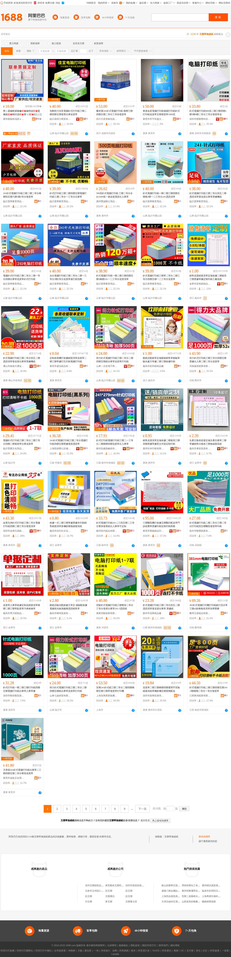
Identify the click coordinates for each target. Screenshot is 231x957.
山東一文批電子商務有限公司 (106, 366)
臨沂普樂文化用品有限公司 (13, 448)
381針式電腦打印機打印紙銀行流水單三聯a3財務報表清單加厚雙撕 (208, 607)
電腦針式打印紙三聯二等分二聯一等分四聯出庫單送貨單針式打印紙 (21, 277)
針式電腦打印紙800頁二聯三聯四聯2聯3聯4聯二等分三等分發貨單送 (207, 113)
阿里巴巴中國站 (43, 950)
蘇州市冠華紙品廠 (152, 613)
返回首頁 (145, 820)
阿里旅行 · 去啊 (109, 950)
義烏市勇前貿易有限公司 (200, 448)
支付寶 (190, 950)
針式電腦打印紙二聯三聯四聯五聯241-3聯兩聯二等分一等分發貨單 (208, 689)
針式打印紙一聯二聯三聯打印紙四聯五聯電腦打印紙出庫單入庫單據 (21, 689)
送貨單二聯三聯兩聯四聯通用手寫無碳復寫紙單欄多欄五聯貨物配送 (161, 689)
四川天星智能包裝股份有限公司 (106, 119)
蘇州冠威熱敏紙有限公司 (106, 448)
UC (182, 950)
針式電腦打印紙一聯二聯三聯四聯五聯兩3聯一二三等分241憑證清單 (161, 195)
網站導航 (175, 945)
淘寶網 (71, 950)
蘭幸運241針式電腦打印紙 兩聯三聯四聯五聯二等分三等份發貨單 (114, 113)
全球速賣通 (60, 950)
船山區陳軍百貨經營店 (173, 885)
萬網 (176, 950)
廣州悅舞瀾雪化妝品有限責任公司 (199, 890)
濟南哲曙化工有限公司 (193, 885)
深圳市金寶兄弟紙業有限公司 (13, 531)
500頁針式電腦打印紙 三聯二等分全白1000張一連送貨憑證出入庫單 (114, 195)
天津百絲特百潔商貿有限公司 (177, 901)
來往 (198, 950)
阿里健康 (214, 950)
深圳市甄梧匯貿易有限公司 (13, 695)
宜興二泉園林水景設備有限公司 (198, 896)
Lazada (115, 954)
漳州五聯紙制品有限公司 (97, 885)
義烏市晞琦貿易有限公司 (60, 613)
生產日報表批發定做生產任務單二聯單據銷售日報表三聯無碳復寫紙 (207, 442)
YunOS (155, 950)
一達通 (225, 950)
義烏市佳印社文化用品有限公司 (60, 531)
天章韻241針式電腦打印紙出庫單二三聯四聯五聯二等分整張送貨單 (22, 772)
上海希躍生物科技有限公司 (216, 896)
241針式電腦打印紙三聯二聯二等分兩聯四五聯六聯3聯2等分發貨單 (22, 195)
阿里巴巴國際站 (25, 950)
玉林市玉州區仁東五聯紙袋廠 (100, 890)
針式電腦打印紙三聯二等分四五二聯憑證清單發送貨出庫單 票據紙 (161, 607)
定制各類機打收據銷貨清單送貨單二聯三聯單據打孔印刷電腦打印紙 (68, 360)
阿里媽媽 (124, 950)
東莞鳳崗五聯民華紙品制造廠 (120, 885)
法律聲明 (111, 945)
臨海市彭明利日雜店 (212, 890)
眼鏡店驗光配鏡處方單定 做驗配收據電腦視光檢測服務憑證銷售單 (68, 607)
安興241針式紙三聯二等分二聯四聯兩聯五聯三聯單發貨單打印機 (115, 689)
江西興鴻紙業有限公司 (200, 695)
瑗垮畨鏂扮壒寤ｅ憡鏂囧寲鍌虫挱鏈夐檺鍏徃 (13, 119)
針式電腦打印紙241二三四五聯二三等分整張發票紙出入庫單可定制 (115, 524)
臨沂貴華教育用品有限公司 (13, 201)
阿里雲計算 (144, 950)
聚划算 (88, 950)
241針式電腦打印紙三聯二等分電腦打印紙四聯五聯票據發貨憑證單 (69, 442)
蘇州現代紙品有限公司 (106, 531)
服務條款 (123, 945)
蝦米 (133, 950)
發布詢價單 (204, 836)
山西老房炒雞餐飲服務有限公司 (198, 901)
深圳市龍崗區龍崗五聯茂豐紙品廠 (143, 885)
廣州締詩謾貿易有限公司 (214, 885)
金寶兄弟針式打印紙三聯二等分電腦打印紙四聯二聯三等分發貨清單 (21, 524)
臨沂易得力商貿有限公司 (60, 119)
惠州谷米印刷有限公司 (153, 448)
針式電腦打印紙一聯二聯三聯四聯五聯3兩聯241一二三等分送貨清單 (114, 277)
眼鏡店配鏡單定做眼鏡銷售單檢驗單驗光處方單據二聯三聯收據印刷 (161, 360)
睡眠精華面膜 (209, 901)
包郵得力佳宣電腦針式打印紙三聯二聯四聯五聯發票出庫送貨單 (68, 113)
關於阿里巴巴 (149, 945)
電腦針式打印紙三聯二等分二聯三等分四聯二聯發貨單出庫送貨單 (21, 442)
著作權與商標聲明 (95, 945)
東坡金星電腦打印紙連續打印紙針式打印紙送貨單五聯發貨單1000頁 (161, 113)
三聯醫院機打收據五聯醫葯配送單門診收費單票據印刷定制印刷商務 (161, 524)
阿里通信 (166, 950)
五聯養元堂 (131, 901)
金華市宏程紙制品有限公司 (200, 283)
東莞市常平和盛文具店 (153, 119)
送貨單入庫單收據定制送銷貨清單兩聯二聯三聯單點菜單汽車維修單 (21, 607)
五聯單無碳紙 (171, 836)
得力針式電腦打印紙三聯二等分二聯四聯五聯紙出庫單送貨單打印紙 (114, 360)
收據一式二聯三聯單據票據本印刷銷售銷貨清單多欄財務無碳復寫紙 (68, 524)
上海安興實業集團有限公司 (106, 695)
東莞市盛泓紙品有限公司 (60, 366)
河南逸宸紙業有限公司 (200, 366)
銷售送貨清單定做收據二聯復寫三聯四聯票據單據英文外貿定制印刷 (161, 442)
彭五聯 (108, 890)
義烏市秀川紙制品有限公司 (13, 613)
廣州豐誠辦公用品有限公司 (106, 201)
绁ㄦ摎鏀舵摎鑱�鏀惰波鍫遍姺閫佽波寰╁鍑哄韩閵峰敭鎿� (22, 113)
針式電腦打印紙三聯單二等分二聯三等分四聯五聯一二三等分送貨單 (161, 277)
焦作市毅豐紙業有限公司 (200, 531)
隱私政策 (135, 945)
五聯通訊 (110, 896)
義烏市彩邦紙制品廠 (153, 366)
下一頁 (142, 808)
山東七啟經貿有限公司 (60, 695)
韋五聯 (108, 901)
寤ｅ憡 (38, 114)
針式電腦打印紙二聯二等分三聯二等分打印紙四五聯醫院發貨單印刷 (207, 524)
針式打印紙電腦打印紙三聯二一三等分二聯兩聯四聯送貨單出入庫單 (114, 442)
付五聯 (88, 901)
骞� (39, 118)
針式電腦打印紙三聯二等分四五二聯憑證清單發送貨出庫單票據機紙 (207, 195)
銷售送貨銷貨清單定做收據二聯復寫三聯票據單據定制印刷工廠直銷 (207, 277)
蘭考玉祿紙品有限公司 (200, 613)
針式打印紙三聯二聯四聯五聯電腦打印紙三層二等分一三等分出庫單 (68, 195)
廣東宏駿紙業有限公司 (106, 613)
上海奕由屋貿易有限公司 (174, 896)
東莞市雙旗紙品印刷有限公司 (153, 531)
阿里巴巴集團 (7, 950)
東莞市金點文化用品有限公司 (13, 778)
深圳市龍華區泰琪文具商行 (153, 695)
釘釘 (205, 950)
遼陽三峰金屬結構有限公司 (175, 890)
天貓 (80, 950)
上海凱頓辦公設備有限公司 (60, 448)
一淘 (96, 950)
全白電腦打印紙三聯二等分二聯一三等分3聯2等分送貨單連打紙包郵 (68, 277)
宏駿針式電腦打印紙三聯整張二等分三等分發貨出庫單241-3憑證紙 (114, 607)
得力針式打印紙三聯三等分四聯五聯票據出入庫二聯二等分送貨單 (207, 360)
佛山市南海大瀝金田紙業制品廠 (13, 366)
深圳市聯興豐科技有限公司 (200, 119)
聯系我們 (163, 945)
